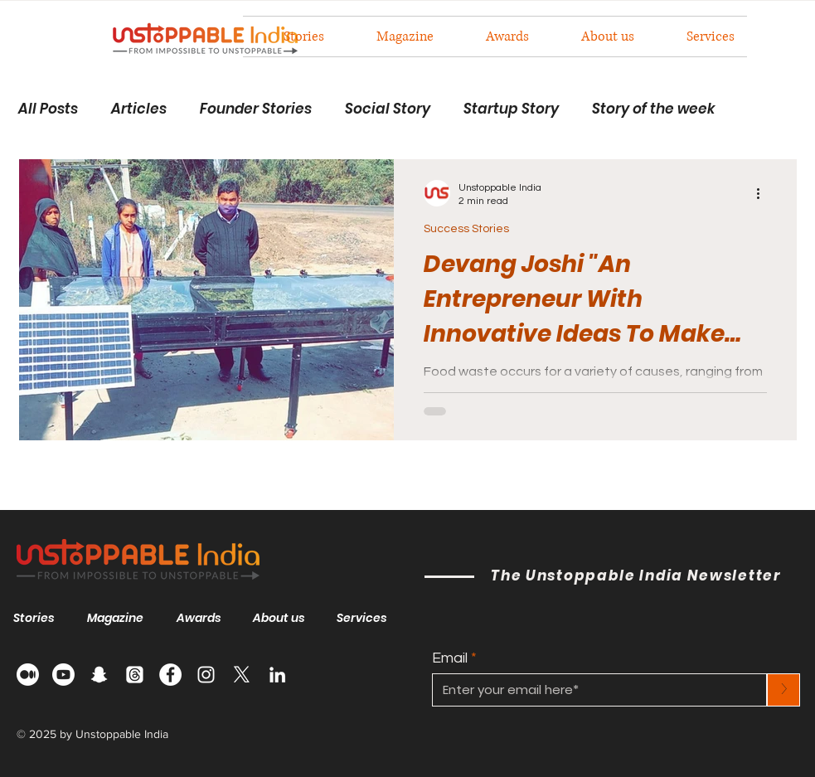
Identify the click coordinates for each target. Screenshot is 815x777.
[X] (241, 674)
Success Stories (466, 229)
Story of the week (654, 109)
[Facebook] (170, 674)
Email (450, 658)
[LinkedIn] (277, 674)
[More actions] (764, 193)
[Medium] (28, 674)
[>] (783, 690)
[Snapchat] (99, 674)
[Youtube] (63, 674)
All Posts (48, 109)
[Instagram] (206, 674)
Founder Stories (256, 109)
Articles (139, 109)
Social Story (387, 109)
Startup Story (511, 109)
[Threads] (135, 674)
